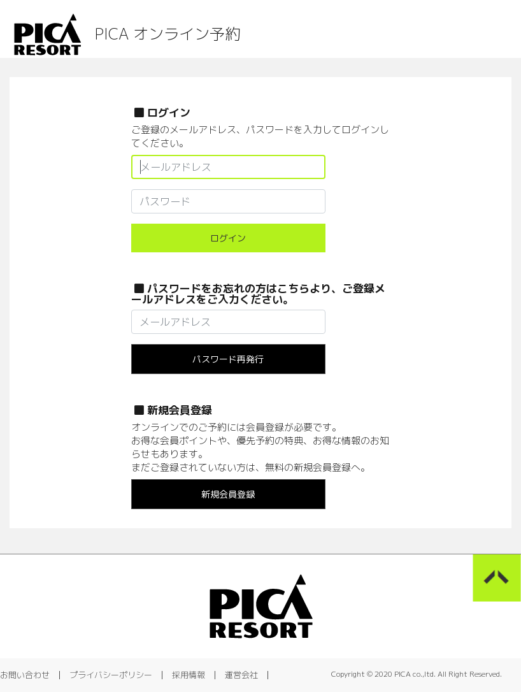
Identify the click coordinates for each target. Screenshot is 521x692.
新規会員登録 (228, 494)
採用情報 (188, 675)
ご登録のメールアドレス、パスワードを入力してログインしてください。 (260, 136)
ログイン (228, 238)
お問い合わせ (25, 675)
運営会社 (241, 675)
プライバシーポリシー (110, 675)
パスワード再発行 (228, 359)
